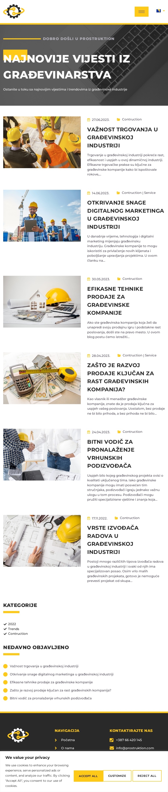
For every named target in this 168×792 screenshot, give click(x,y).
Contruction (134, 119)
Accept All (146, 773)
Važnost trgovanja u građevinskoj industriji (122, 136)
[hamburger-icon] (142, 12)
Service (152, 191)
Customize (79, 773)
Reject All (112, 773)
